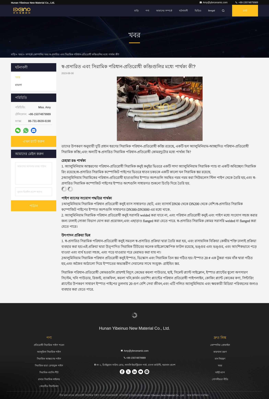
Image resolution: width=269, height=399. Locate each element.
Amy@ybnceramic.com (213, 2)
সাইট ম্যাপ (220, 372)
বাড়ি (136, 10)
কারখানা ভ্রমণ (220, 351)
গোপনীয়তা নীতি (220, 379)
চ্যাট (245, 10)
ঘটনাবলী (183, 10)
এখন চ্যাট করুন (33, 141)
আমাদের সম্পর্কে (164, 10)
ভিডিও (198, 10)
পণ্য (147, 10)
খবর (20, 54)
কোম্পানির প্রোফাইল (220, 345)
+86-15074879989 (246, 2)
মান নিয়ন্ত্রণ (220, 358)
